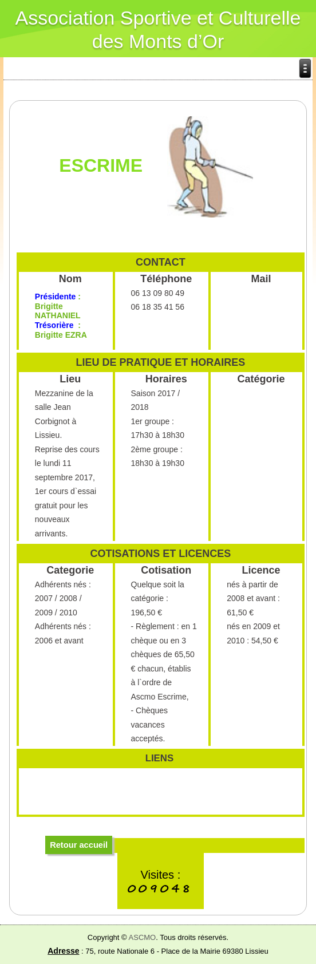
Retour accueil (79, 845)
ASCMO (142, 937)
